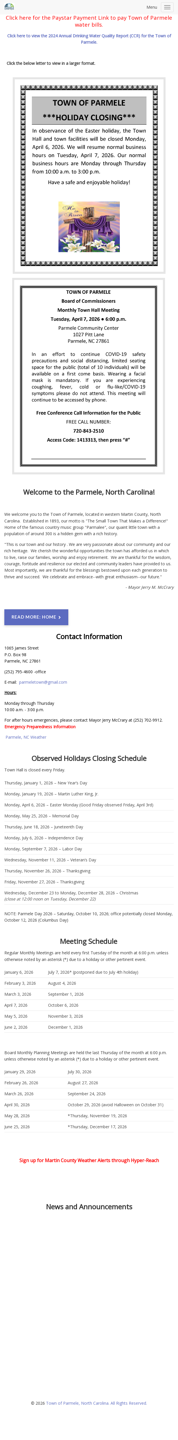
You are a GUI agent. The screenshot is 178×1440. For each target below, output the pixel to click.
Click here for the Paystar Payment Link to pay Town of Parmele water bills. (89, 21)
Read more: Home (36, 617)
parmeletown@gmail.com (43, 682)
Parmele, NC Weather (25, 737)
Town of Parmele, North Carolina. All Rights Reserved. (96, 1403)
